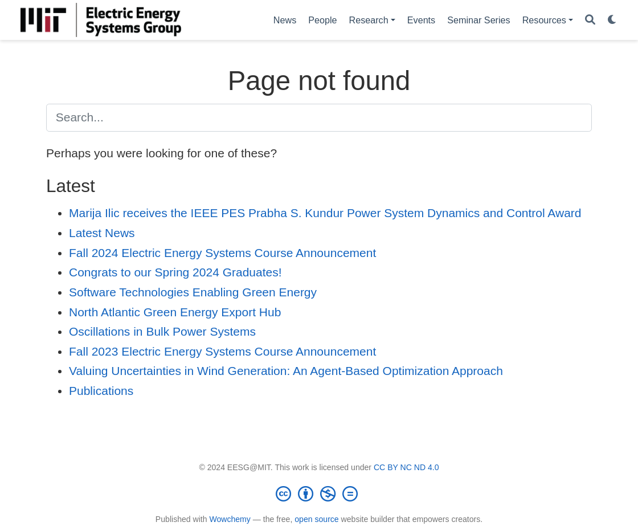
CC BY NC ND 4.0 (406, 467)
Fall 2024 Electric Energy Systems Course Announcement (222, 252)
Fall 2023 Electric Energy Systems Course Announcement (222, 351)
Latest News (102, 232)
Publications (101, 390)
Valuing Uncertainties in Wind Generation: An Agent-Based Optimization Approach (286, 370)
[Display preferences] (612, 20)
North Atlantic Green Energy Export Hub (175, 312)
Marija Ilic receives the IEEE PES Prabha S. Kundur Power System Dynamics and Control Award (325, 212)
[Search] (590, 20)
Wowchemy (229, 519)
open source (316, 519)
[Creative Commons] (319, 493)
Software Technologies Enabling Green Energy (193, 292)
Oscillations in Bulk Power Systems (162, 331)
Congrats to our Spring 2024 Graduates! (175, 272)
